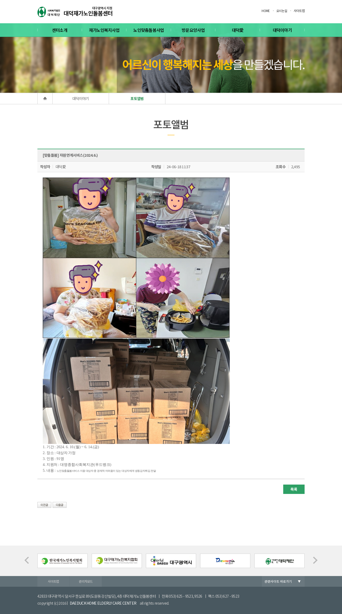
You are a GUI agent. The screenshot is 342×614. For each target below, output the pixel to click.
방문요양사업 (193, 30)
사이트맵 (299, 10)
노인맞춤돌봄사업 (148, 30)
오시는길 (281, 10)
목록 (293, 489)
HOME (266, 10)
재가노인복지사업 (104, 30)
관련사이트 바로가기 (278, 581)
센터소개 (59, 30)
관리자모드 (86, 581)
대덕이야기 (282, 30)
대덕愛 (238, 30)
